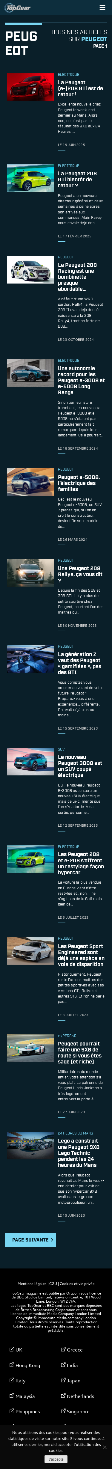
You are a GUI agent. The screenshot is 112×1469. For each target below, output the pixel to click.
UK (19, 1349)
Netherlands (80, 1396)
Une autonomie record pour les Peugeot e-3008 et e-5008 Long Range (81, 381)
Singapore (78, 1411)
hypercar (67, 1036)
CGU (53, 1283)
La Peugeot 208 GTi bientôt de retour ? (77, 179)
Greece (75, 1349)
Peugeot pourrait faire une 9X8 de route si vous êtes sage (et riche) (80, 1053)
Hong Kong (28, 1365)
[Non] (105, 1447)
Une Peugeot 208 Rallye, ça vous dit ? (80, 574)
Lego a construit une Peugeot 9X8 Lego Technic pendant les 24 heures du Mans (78, 1153)
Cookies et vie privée (77, 1283)
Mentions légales (32, 1283)
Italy (20, 1380)
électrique (68, 75)
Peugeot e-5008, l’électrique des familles (79, 483)
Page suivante (33, 1240)
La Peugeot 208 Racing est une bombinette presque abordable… (77, 277)
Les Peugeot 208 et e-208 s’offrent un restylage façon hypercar (81, 864)
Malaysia (25, 1396)
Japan (73, 1380)
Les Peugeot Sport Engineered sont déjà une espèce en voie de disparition (81, 955)
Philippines (28, 1411)
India (72, 1365)
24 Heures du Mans (75, 1133)
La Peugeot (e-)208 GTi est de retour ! (80, 88)
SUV (61, 750)
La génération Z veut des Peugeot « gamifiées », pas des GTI (79, 664)
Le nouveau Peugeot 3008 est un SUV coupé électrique (80, 766)
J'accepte (55, 1459)
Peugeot (66, 257)
